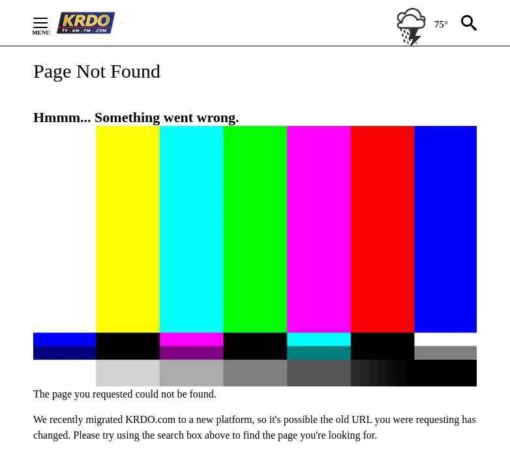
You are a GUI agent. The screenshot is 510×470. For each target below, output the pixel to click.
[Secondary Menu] (50, 23)
